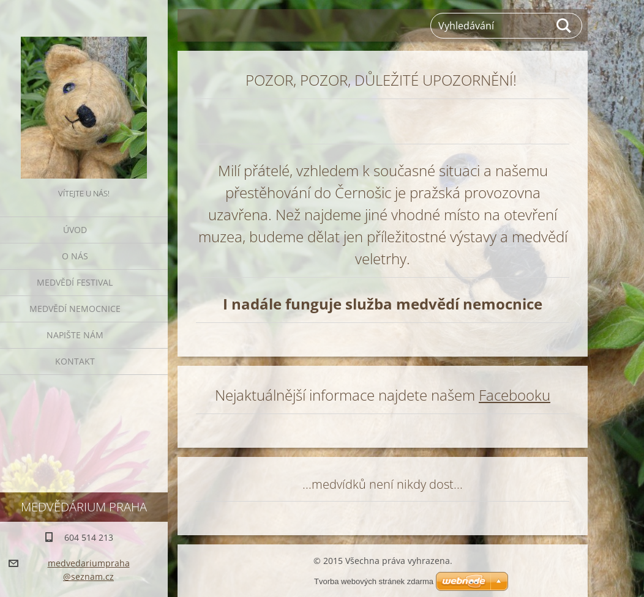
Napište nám (75, 335)
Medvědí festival (75, 282)
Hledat (564, 26)
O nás (75, 256)
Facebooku (514, 395)
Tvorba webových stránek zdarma (373, 581)
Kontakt (75, 361)
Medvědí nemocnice (75, 308)
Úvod (75, 229)
